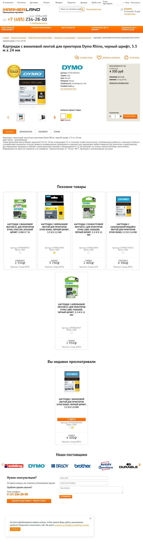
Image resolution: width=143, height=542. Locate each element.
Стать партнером (107, 3)
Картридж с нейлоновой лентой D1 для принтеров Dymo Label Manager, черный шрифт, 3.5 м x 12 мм (71, 310)
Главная (6, 38)
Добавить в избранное (111, 58)
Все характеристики (68, 89)
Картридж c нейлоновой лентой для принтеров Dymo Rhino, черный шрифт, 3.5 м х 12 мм (54, 228)
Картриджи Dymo (84, 38)
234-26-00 (27, 19)
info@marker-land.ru (39, 23)
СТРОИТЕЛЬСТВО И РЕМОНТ (99, 29)
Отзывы (57, 131)
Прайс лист (96, 3)
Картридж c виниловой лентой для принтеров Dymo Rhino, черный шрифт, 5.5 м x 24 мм (71, 403)
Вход (127, 3)
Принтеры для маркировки (64, 38)
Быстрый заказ (130, 14)
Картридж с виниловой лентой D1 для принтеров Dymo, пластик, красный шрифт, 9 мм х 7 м (20, 228)
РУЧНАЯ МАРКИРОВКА (41, 28)
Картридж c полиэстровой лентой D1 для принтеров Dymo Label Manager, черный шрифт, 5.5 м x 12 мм (88, 229)
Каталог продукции (18, 38)
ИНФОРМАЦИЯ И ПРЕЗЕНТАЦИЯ (129, 29)
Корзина (128, 9)
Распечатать (134, 58)
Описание (9, 131)
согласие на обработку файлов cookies (71, 525)
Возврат (59, 3)
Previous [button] (8, 118)
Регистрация (135, 3)
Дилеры (84, 3)
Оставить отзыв (86, 58)
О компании (8, 3)
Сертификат (43, 131)
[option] (31, 88)
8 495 (17, 494)
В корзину (130, 116)
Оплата (46, 3)
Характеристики (26, 131)
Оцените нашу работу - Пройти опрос (29, 501)
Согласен (15, 529)
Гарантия (71, 3)
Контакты (21, 3)
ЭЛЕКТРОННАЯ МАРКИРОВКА (7, 29)
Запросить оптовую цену (119, 83)
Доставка (34, 3)
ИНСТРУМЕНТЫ (68, 28)
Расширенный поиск (93, 9)
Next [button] (55, 118)
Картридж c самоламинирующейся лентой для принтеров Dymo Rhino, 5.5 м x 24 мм (123, 228)
